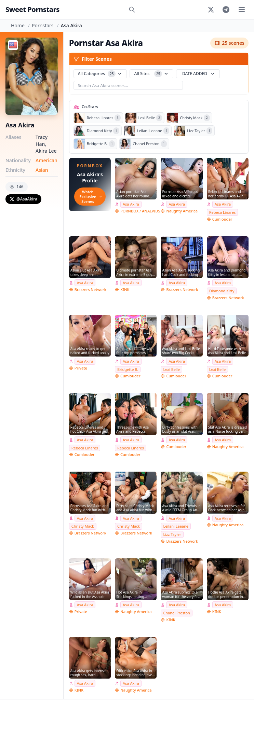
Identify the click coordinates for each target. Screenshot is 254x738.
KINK (124, 289)
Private (81, 368)
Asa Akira (131, 204)
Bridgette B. (127, 369)
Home (18, 25)
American (46, 160)
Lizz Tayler (172, 534)
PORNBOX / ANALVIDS (140, 210)
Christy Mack (82, 526)
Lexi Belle (171, 369)
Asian (42, 170)
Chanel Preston (176, 612)
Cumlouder (222, 219)
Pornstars (42, 25)
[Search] (132, 9)
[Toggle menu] (242, 9)
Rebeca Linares (222, 212)
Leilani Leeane (175, 526)
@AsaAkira (23, 199)
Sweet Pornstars (32, 9)
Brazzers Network (90, 289)
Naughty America (182, 210)
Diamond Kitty (222, 290)
